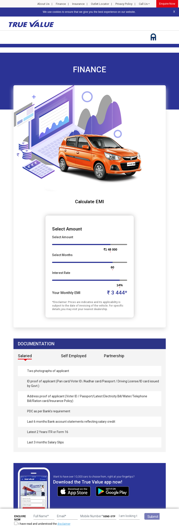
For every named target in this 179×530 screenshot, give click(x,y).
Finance (61, 4)
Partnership (114, 355)
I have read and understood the (42, 523)
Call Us (143, 4)
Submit (152, 517)
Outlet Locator (100, 4)
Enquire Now (167, 3)
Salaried (25, 355)
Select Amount (62, 237)
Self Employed (73, 355)
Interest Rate (61, 273)
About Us (43, 4)
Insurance (78, 4)
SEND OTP (109, 516)
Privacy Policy (123, 4)
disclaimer (63, 523)
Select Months (62, 255)
